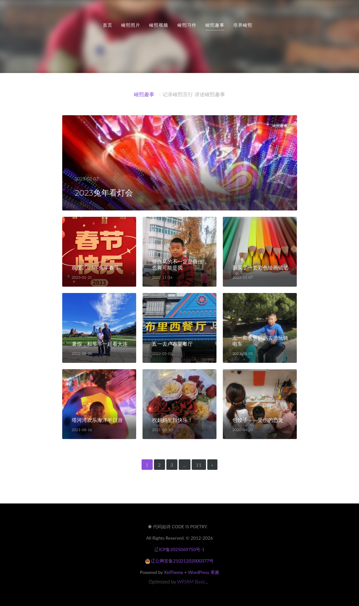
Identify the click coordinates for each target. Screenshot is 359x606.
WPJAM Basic (191, 581)
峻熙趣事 (214, 25)
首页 (107, 25)
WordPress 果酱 (203, 572)
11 (199, 465)
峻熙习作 (186, 25)
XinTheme (173, 572)
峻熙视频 (158, 25)
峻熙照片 (130, 25)
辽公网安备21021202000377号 (179, 560)
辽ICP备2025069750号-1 (179, 549)
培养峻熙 (242, 25)
